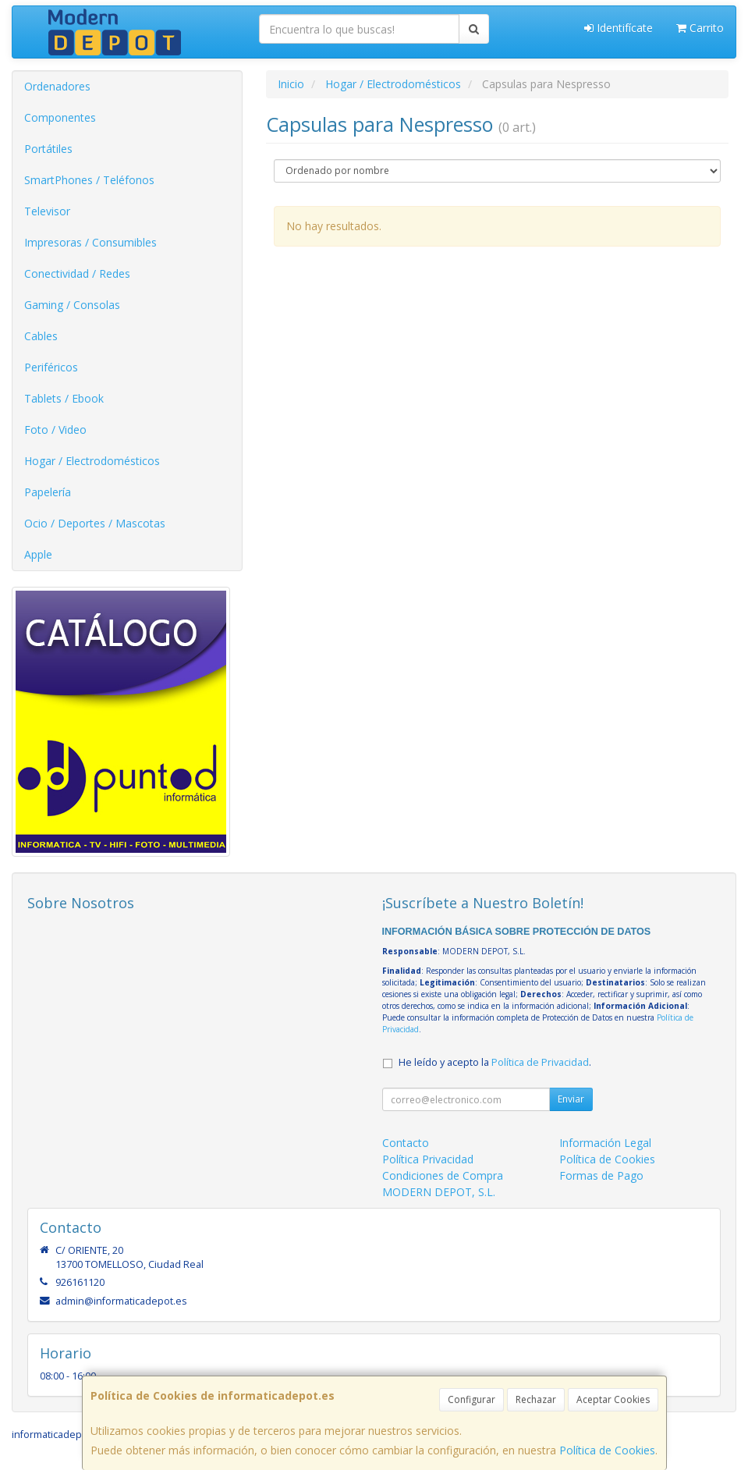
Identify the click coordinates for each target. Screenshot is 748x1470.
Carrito (700, 27)
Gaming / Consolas (72, 304)
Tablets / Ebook (64, 398)
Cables (41, 335)
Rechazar (536, 1399)
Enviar (571, 1099)
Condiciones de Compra (442, 1175)
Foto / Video (55, 429)
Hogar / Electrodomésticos (92, 460)
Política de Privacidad (540, 1062)
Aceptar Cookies (613, 1399)
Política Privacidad (427, 1159)
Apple (38, 554)
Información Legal (605, 1142)
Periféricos (51, 367)
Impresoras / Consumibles (90, 242)
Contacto (405, 1142)
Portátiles (48, 148)
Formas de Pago (601, 1175)
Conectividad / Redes (77, 273)
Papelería (47, 492)
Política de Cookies (607, 1450)
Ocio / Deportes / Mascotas (94, 523)
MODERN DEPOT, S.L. (438, 1191)
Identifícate (618, 27)
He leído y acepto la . (495, 1062)
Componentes (60, 117)
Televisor (47, 211)
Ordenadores (57, 86)
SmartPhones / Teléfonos (89, 179)
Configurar (471, 1399)
